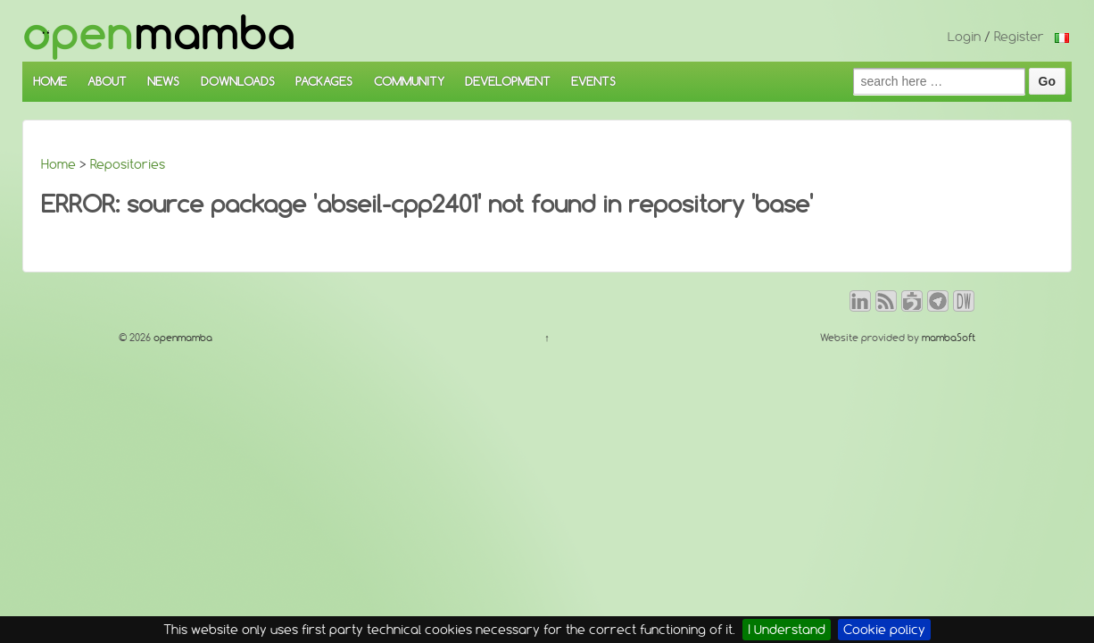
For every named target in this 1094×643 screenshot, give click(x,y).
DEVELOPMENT (508, 81)
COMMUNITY (409, 81)
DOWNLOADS (238, 81)
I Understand (786, 630)
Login (964, 37)
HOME (50, 81)
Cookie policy (884, 630)
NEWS (163, 81)
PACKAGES (323, 81)
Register (1019, 37)
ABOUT (107, 81)
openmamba (181, 337)
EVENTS (593, 81)
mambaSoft (948, 337)
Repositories (127, 164)
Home (58, 164)
